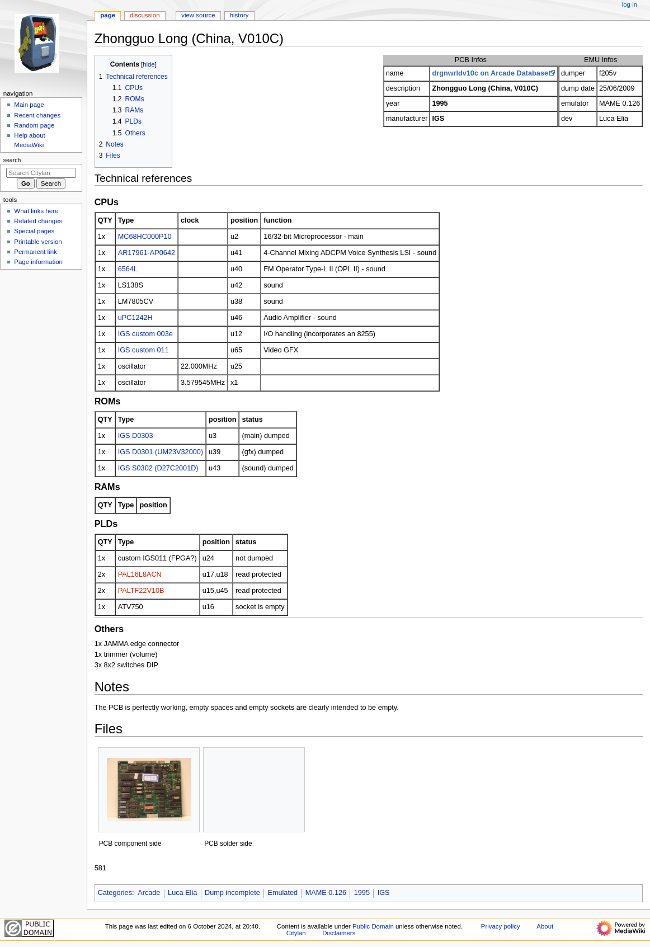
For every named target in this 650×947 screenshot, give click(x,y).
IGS (384, 893)
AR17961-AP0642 (146, 253)
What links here (36, 211)
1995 (362, 893)
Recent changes (37, 115)
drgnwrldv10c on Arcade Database (490, 73)
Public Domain (373, 926)
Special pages (34, 231)
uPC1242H (135, 318)
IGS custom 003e (145, 334)
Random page (34, 125)
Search (12, 160)
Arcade (149, 893)
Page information (38, 261)
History (239, 15)
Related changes (38, 221)
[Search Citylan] (41, 173)
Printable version (38, 241)
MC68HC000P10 (145, 237)
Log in (629, 4)
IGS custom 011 (143, 350)
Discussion (144, 15)
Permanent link (35, 251)
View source (198, 15)
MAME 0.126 (325, 893)
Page (107, 15)
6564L (128, 269)
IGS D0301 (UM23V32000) (160, 452)
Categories (115, 893)
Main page (29, 104)
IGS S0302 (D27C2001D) (158, 468)
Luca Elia (182, 893)
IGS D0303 (135, 436)
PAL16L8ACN (140, 574)
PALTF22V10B (141, 591)
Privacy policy (500, 926)
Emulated (282, 893)
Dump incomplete (232, 893)
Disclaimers (338, 933)
